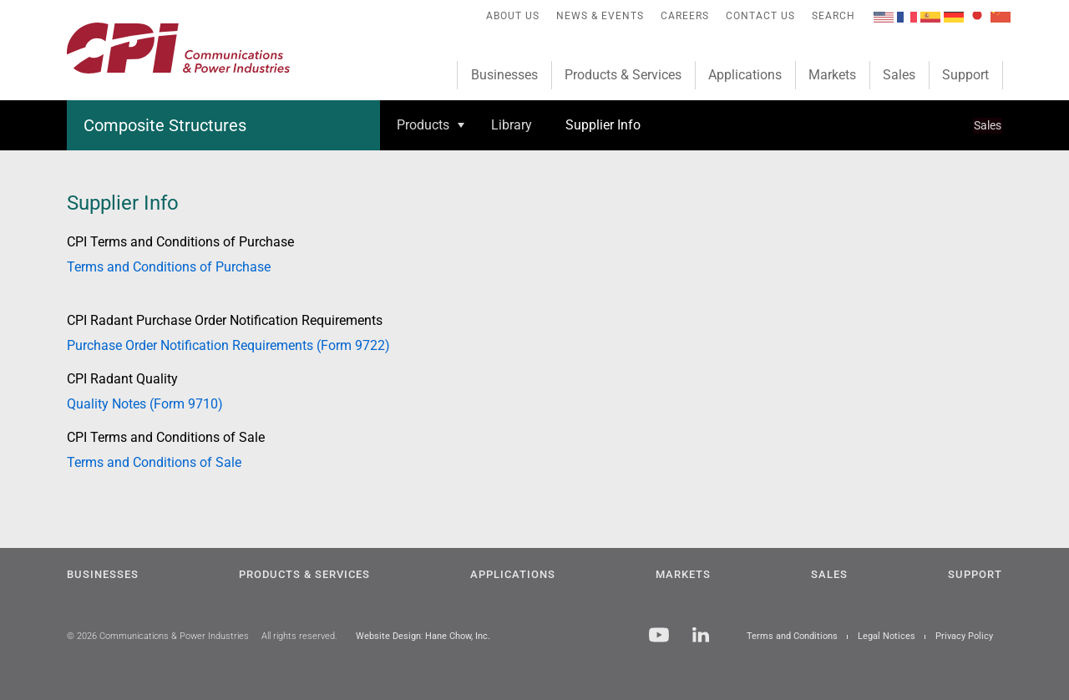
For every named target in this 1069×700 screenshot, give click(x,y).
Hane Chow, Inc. (457, 636)
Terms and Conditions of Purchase (169, 267)
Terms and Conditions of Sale (154, 462)
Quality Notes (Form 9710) (145, 404)
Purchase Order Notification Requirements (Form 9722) (228, 345)
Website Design (388, 636)
